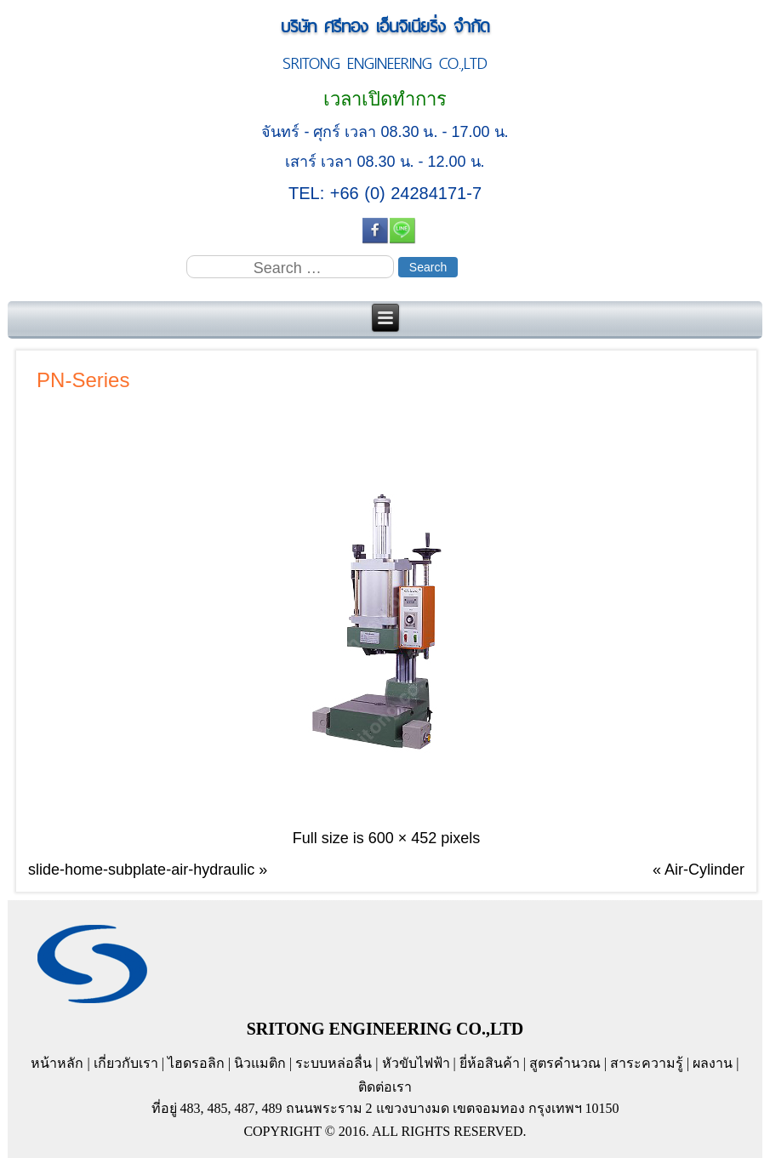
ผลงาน (713, 1063)
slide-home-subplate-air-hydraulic (141, 869)
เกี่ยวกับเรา (126, 1063)
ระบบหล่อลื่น (333, 1063)
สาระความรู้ (646, 1063)
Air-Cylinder (704, 869)
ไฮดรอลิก (196, 1063)
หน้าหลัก (57, 1063)
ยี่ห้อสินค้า (489, 1063)
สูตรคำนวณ (565, 1063)
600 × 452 (402, 838)
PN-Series (83, 379)
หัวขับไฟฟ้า (416, 1063)
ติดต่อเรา (385, 1087)
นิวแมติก (260, 1063)
